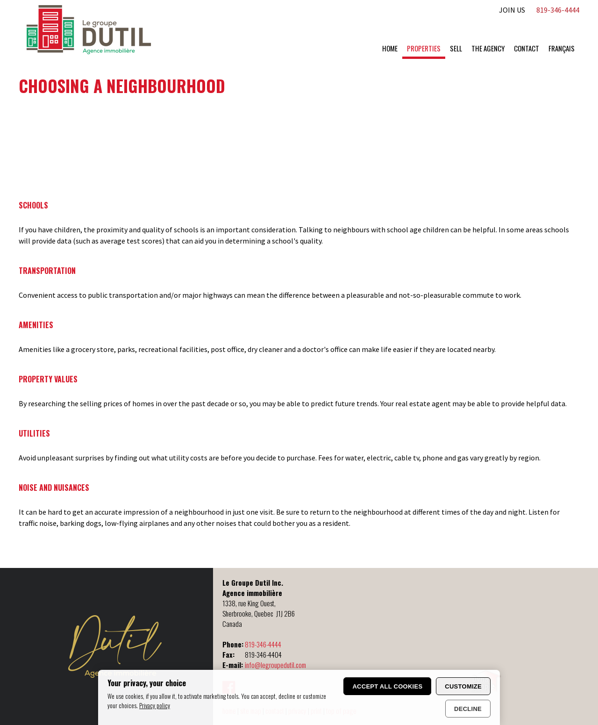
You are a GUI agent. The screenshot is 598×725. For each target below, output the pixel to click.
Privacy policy (154, 705)
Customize (463, 686)
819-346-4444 (263, 644)
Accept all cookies (387, 686)
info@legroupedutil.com (275, 665)
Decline (468, 708)
